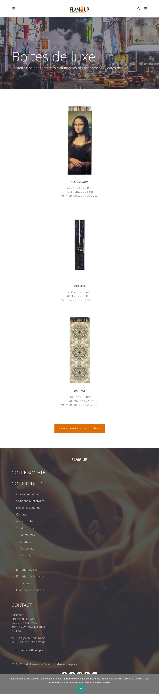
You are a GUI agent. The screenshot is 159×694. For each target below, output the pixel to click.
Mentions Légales (67, 664)
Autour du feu (25, 521)
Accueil (17, 68)
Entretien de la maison (30, 576)
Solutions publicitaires (30, 501)
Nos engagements (41, 68)
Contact (21, 514)
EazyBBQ (25, 555)
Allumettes (27, 528)
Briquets (25, 541)
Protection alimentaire (30, 590)
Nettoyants (27, 548)
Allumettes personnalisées (80, 68)
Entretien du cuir (27, 569)
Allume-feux (27, 535)
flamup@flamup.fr (31, 650)
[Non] (154, 684)
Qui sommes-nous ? (29, 494)
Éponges (25, 583)
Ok (80, 688)
